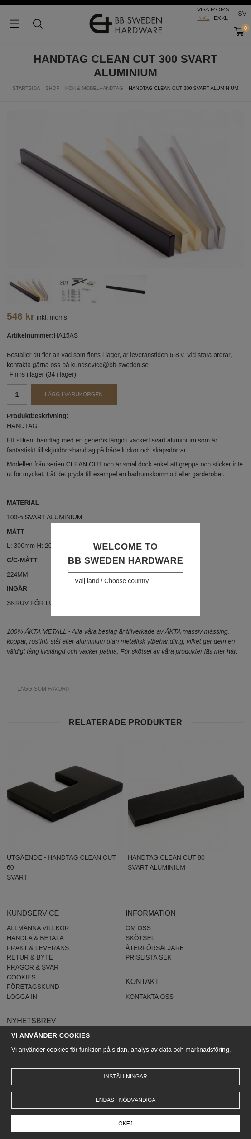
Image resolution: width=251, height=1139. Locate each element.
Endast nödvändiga (125, 1100)
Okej (125, 1123)
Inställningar (125, 1076)
